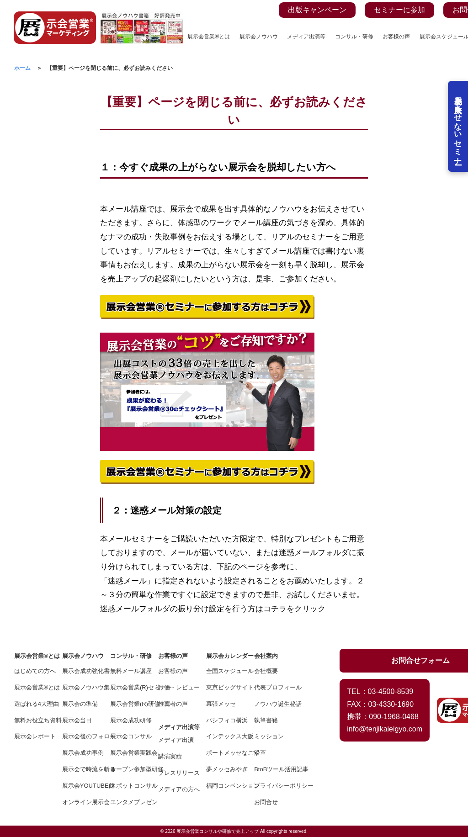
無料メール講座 (127, 670)
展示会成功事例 (79, 752)
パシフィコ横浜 (223, 720)
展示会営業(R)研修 (127, 703)
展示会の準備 (79, 703)
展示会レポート (31, 736)
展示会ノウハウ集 (79, 687)
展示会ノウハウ (258, 36)
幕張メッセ (221, 703)
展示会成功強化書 (79, 670)
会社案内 (266, 655)
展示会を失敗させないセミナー (457, 128)
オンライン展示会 (79, 802)
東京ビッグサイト (223, 687)
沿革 (260, 752)
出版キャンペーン (317, 10)
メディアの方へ (175, 789)
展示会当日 (77, 720)
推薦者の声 (173, 703)
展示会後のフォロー (79, 736)
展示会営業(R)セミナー (127, 687)
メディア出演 (175, 739)
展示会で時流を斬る (79, 769)
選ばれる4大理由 (31, 703)
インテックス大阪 (223, 736)
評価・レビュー (175, 687)
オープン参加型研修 (127, 769)
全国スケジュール (223, 670)
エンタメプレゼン (127, 802)
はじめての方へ (31, 670)
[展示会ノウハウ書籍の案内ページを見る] (142, 17)
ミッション (269, 736)
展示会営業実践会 (127, 752)
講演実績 (170, 756)
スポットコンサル (127, 785)
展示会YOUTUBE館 (79, 785)
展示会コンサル (127, 736)
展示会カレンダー (223, 655)
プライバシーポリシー (271, 785)
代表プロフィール (271, 687)
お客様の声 (396, 36)
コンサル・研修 (354, 36)
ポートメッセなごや (223, 752)
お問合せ (266, 802)
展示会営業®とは (208, 36)
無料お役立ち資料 (31, 720)
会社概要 (266, 670)
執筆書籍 (266, 720)
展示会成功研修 (127, 720)
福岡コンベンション (223, 785)
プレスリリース (175, 772)
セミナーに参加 (399, 10)
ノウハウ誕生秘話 (271, 703)
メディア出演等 (306, 36)
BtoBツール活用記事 (271, 769)
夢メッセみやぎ (223, 769)
